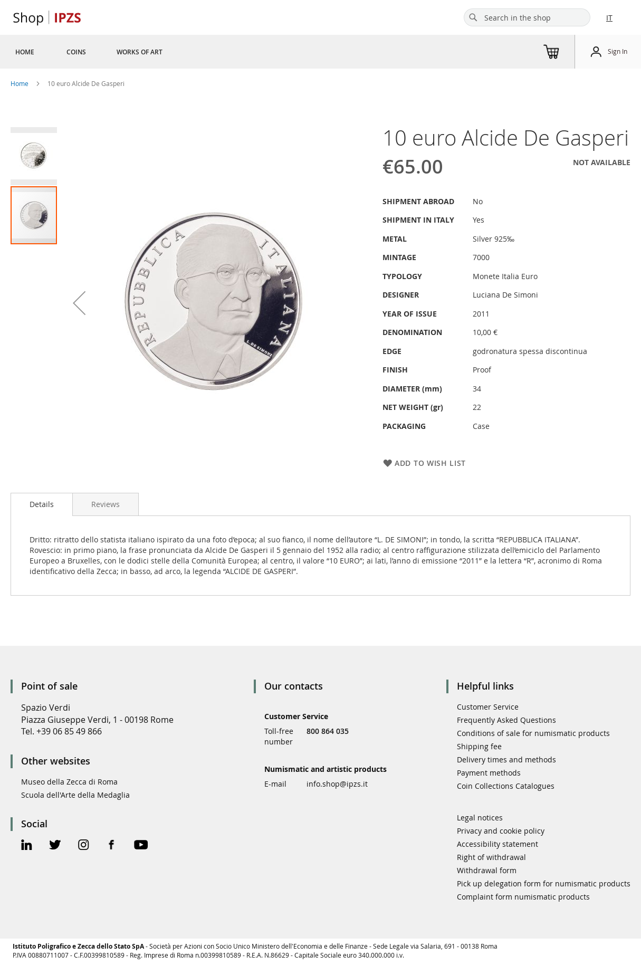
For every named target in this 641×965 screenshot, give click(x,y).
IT (609, 18)
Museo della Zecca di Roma (69, 782)
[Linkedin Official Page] (26, 846)
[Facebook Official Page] (111, 846)
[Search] (473, 17)
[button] (79, 303)
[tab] (42, 504)
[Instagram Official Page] (83, 846)
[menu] (101, 52)
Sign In (617, 51)
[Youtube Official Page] (141, 846)
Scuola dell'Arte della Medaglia (75, 795)
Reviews (105, 504)
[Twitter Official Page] (55, 846)
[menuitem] (25, 52)
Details (42, 504)
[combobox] (527, 17)
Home (19, 83)
